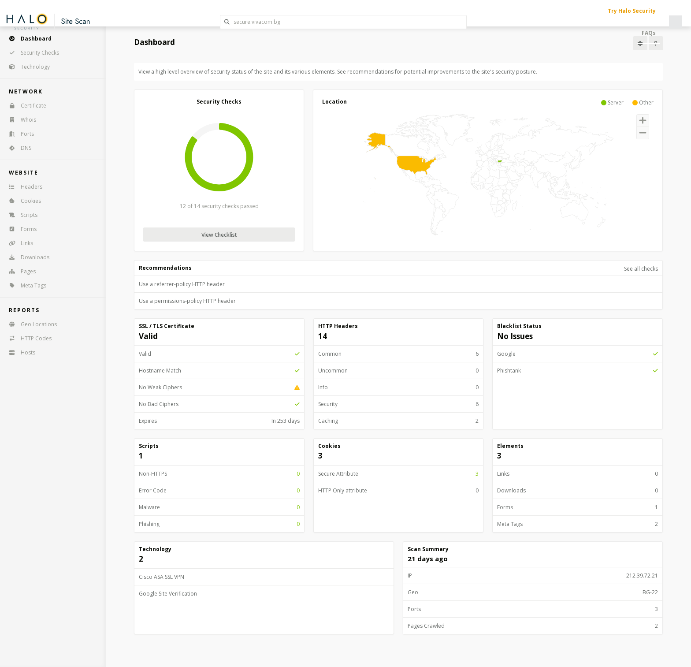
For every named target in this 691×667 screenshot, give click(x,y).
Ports (18, 134)
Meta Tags (24, 285)
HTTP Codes (27, 338)
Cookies (22, 201)
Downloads (26, 257)
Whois (19, 119)
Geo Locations (30, 324)
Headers (22, 186)
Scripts (20, 215)
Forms (20, 229)
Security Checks (31, 52)
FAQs (649, 33)
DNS (17, 148)
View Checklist (219, 234)
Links (18, 243)
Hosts (19, 352)
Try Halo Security (632, 11)
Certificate (24, 105)
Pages (19, 271)
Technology (26, 67)
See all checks (641, 268)
